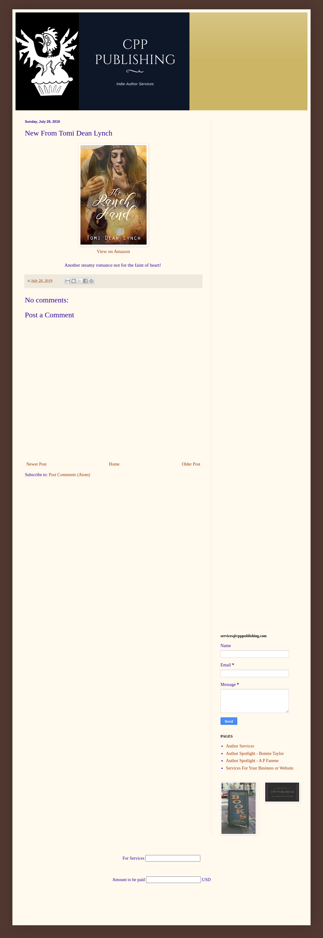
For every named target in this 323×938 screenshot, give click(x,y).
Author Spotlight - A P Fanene (252, 760)
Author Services (240, 746)
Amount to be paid (129, 879)
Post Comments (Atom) (69, 474)
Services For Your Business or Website (259, 768)
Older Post (191, 464)
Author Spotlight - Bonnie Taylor (255, 753)
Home (114, 464)
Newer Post (36, 464)
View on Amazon (113, 251)
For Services (134, 858)
